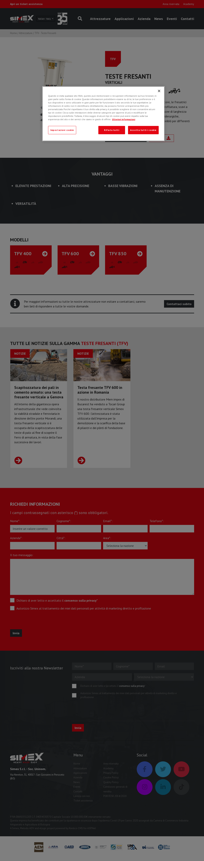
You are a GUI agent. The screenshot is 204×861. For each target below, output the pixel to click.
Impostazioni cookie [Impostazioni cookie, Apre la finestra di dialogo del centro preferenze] (62, 130)
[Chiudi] (159, 91)
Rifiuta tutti (111, 130)
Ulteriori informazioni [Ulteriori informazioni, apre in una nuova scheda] (123, 119)
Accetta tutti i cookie (143, 130)
